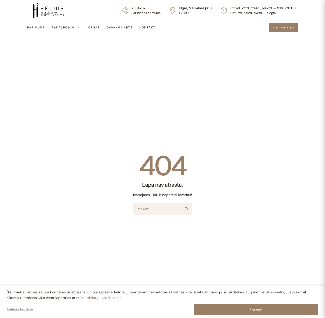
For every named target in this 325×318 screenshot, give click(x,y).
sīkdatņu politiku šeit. (103, 297)
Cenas (94, 27)
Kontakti (148, 27)
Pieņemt (255, 309)
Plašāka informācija (20, 309)
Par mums (36, 27)
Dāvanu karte (120, 27)
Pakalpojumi (66, 27)
